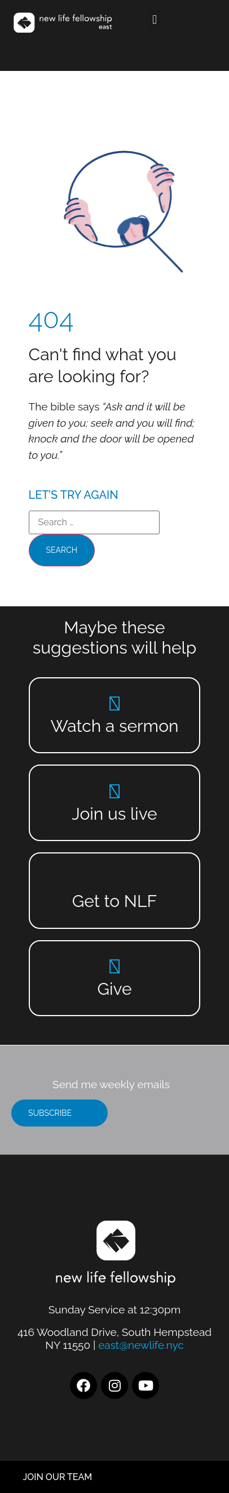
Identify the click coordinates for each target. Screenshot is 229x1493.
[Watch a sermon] (115, 703)
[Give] (115, 966)
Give (114, 989)
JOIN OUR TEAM (58, 1477)
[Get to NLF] (115, 878)
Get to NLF (114, 901)
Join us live (114, 814)
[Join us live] (115, 791)
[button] (154, 20)
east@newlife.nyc (141, 1345)
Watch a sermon (115, 726)
